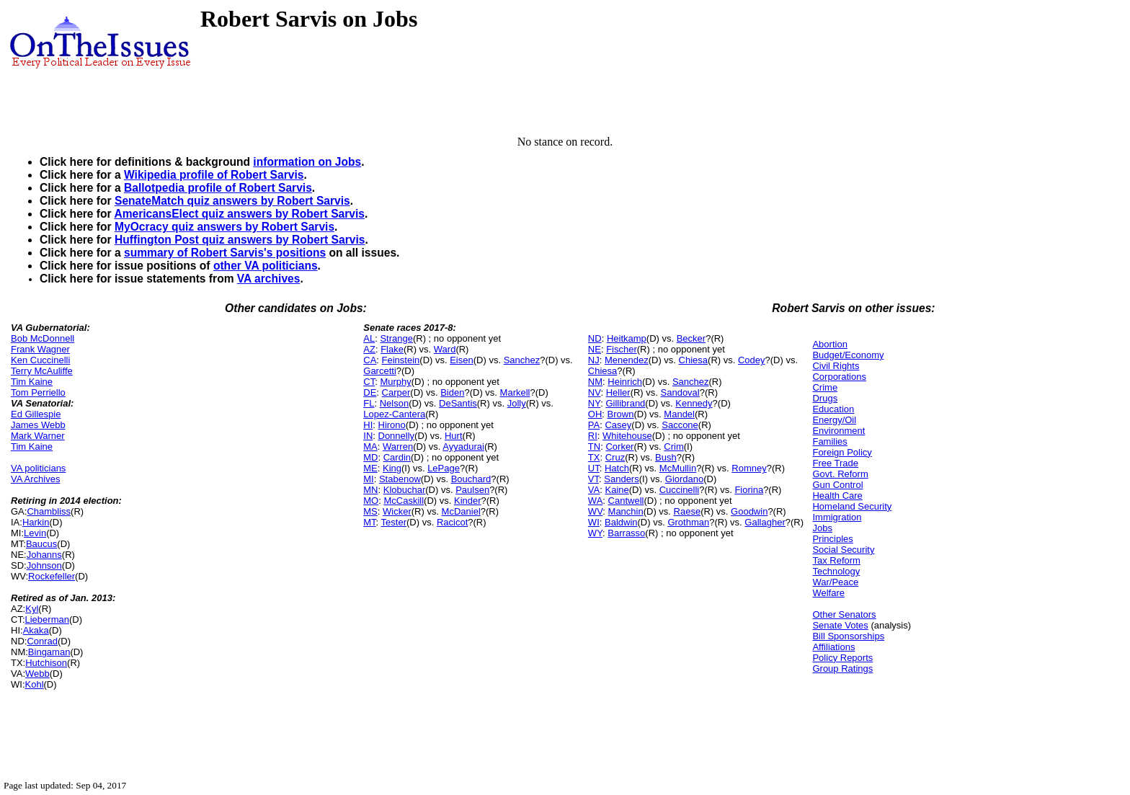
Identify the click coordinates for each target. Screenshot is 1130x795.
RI (592, 435)
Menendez (627, 360)
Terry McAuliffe (42, 370)
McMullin (677, 468)
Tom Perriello (38, 392)
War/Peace (835, 582)
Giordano (684, 479)
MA (370, 446)
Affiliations (833, 646)
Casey (618, 424)
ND (595, 338)
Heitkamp (626, 338)
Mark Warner (38, 435)
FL (368, 403)
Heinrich (625, 381)
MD (370, 457)
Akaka (36, 630)
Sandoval (680, 392)
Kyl (31, 608)
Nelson (394, 403)
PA (594, 424)
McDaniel (461, 511)
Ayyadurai (463, 446)
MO (370, 500)
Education (833, 409)
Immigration (836, 517)
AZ (369, 349)
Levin (35, 533)
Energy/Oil (834, 419)
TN (594, 446)
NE (594, 349)
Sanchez (522, 360)
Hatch (617, 468)
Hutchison (46, 662)
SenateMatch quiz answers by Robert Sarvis (232, 201)
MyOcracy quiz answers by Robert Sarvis (224, 227)
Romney (748, 468)
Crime (824, 387)
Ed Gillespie (36, 414)
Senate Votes (840, 625)
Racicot (452, 522)
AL (369, 338)
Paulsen (472, 489)
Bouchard (471, 479)
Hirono (392, 424)
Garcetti (379, 370)
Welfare (828, 592)
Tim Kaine (32, 381)
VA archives (269, 278)
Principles (832, 538)
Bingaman (49, 652)
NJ (594, 360)
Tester (393, 522)
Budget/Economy (848, 355)
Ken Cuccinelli (40, 360)
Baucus (41, 543)
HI (368, 424)
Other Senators (844, 614)
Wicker (397, 511)
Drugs (824, 398)
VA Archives (35, 479)
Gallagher (764, 522)
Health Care (837, 495)
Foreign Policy (841, 452)
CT (369, 381)
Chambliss (49, 511)
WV (595, 511)
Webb (37, 673)
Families (829, 441)
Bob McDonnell (42, 338)
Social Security (843, 549)
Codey (751, 360)
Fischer (621, 349)
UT (594, 468)
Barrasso (626, 533)
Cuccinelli (679, 489)
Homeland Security (851, 506)
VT (593, 479)
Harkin (36, 522)
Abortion (829, 344)
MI (368, 479)
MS (370, 511)
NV (594, 392)
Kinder (467, 500)
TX (594, 457)
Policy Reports (842, 657)
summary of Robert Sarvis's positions (225, 253)
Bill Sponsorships (848, 636)
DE (369, 392)
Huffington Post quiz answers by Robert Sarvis (240, 240)
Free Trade (835, 463)
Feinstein (401, 360)
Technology (836, 571)
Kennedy (693, 403)
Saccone (680, 424)
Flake (392, 349)
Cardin (397, 457)
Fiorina (748, 489)
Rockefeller (51, 576)
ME (370, 468)
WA (595, 500)
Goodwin (749, 511)
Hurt (454, 435)
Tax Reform (836, 560)
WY (595, 533)
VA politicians (38, 468)
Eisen (461, 360)
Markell (515, 392)
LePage (443, 468)
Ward (445, 349)
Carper (396, 392)
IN (368, 435)
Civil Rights (835, 365)
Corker (619, 446)
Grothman (688, 522)
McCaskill (403, 500)
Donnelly (396, 435)
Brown (621, 414)
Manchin (626, 511)
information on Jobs (307, 162)
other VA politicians (265, 265)
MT (369, 522)
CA (369, 360)
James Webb (38, 424)
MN (370, 489)
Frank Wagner (40, 349)
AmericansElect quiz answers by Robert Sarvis (239, 214)
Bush (666, 457)
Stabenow (400, 479)
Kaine (616, 489)
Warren (398, 446)
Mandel (679, 414)
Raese (687, 511)
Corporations (839, 376)
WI (594, 522)
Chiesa (693, 360)
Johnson (44, 565)
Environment (838, 430)
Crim (673, 446)
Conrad (42, 641)
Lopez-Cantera (394, 414)
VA (594, 489)
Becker (691, 338)
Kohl (34, 684)
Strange (396, 338)
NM (595, 381)
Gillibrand (625, 403)
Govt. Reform (840, 473)
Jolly (516, 403)
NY (594, 403)
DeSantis (458, 403)
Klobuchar (404, 489)
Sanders (621, 479)
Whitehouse (627, 435)
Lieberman (47, 619)
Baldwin (621, 522)
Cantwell (626, 500)
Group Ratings (842, 668)
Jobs (822, 528)
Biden (452, 392)
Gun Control (837, 484)
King (392, 468)
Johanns (44, 554)
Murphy (395, 381)
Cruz (615, 457)
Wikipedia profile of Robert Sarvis (213, 175)
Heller (618, 392)
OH (595, 414)
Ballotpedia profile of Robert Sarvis (218, 188)
